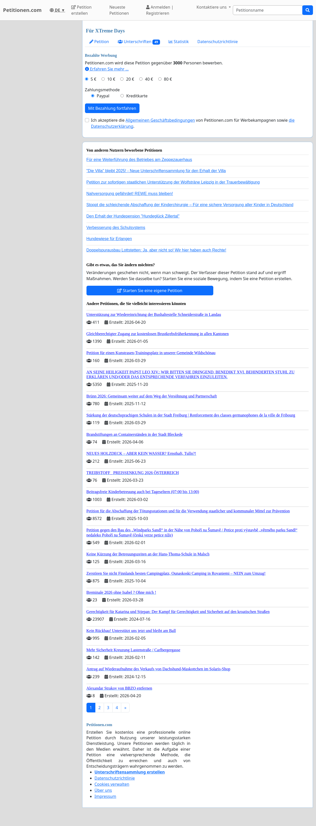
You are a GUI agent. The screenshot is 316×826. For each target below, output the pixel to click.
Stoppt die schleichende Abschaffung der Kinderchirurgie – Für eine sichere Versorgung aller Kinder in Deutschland (189, 205)
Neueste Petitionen (119, 10)
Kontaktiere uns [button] (212, 7)
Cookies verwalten (112, 784)
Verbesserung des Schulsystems (115, 227)
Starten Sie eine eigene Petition (149, 290)
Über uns (103, 790)
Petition (99, 41)
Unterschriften (139, 42)
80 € (168, 79)
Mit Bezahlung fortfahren (112, 108)
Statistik (179, 41)
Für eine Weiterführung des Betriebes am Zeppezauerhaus (139, 159)
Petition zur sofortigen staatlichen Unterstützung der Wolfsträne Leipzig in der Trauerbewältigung (173, 182)
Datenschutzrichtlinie (217, 41)
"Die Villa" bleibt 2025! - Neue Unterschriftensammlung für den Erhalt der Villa (156, 171)
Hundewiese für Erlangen (109, 239)
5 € (93, 79)
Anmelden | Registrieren (159, 10)
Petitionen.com (22, 10)
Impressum (105, 796)
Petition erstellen (81, 10)
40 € (149, 79)
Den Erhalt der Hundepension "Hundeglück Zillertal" (133, 216)
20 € (130, 79)
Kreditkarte (137, 96)
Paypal (103, 96)
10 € (111, 79)
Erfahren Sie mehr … (107, 69)
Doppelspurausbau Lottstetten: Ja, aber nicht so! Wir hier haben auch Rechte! (156, 250)
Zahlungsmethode (102, 90)
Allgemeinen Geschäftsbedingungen (160, 120)
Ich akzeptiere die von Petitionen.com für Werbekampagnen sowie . (193, 123)
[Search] (268, 10)
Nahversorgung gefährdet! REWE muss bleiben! (129, 193)
